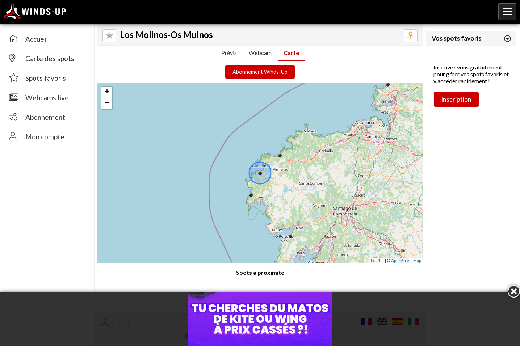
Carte (291, 52)
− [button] (107, 103)
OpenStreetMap (406, 260)
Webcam (260, 52)
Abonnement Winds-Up (260, 72)
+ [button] (107, 92)
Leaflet (377, 260)
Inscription (456, 99)
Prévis (229, 52)
